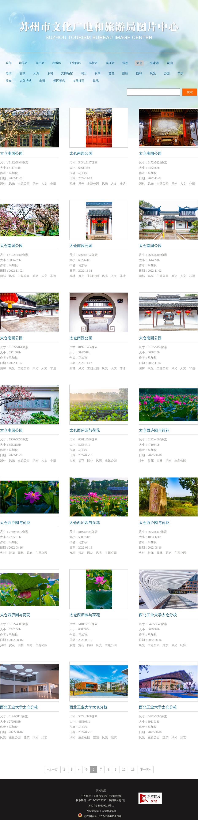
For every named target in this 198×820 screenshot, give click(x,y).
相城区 (56, 63)
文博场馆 (67, 73)
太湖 (36, 73)
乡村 (50, 73)
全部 (9, 63)
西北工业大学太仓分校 (158, 615)
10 (124, 769)
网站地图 (101, 790)
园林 (139, 73)
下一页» (145, 769)
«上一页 (52, 769)
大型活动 (25, 80)
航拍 (125, 73)
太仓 (139, 63)
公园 (167, 73)
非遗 (42, 80)
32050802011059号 (110, 816)
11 (132, 769)
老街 (9, 73)
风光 (153, 73)
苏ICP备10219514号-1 (101, 805)
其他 (96, 80)
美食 (9, 80)
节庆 (180, 73)
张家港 (154, 63)
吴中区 (40, 63)
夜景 (97, 73)
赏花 (111, 73)
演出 (84, 73)
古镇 (23, 73)
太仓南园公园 (11, 153)
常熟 (125, 63)
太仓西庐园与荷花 (84, 430)
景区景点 (59, 80)
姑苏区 (23, 63)
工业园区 (75, 63)
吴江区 (110, 63)
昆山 (170, 63)
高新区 (93, 63)
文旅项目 (79, 80)
